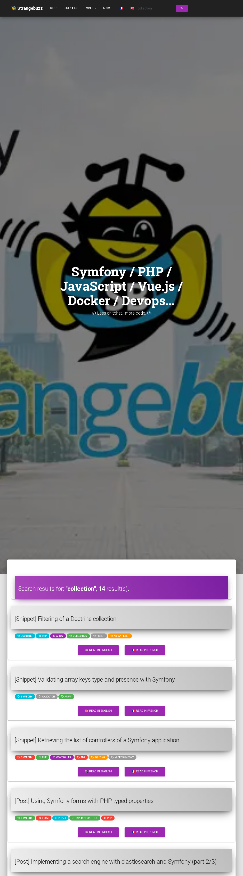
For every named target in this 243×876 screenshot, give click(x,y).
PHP (43, 636)
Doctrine (25, 636)
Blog (53, 8)
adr (81, 757)
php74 (60, 818)
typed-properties (85, 818)
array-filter (120, 636)
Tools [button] (89, 8)
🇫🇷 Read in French (145, 650)
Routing (98, 757)
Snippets (71, 8)
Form (44, 818)
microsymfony (122, 757)
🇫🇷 (121, 8)
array (58, 636)
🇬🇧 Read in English (98, 650)
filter (98, 636)
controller (62, 757)
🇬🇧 (132, 8)
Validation (47, 696)
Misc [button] (107, 8)
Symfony (25, 696)
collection (78, 636)
